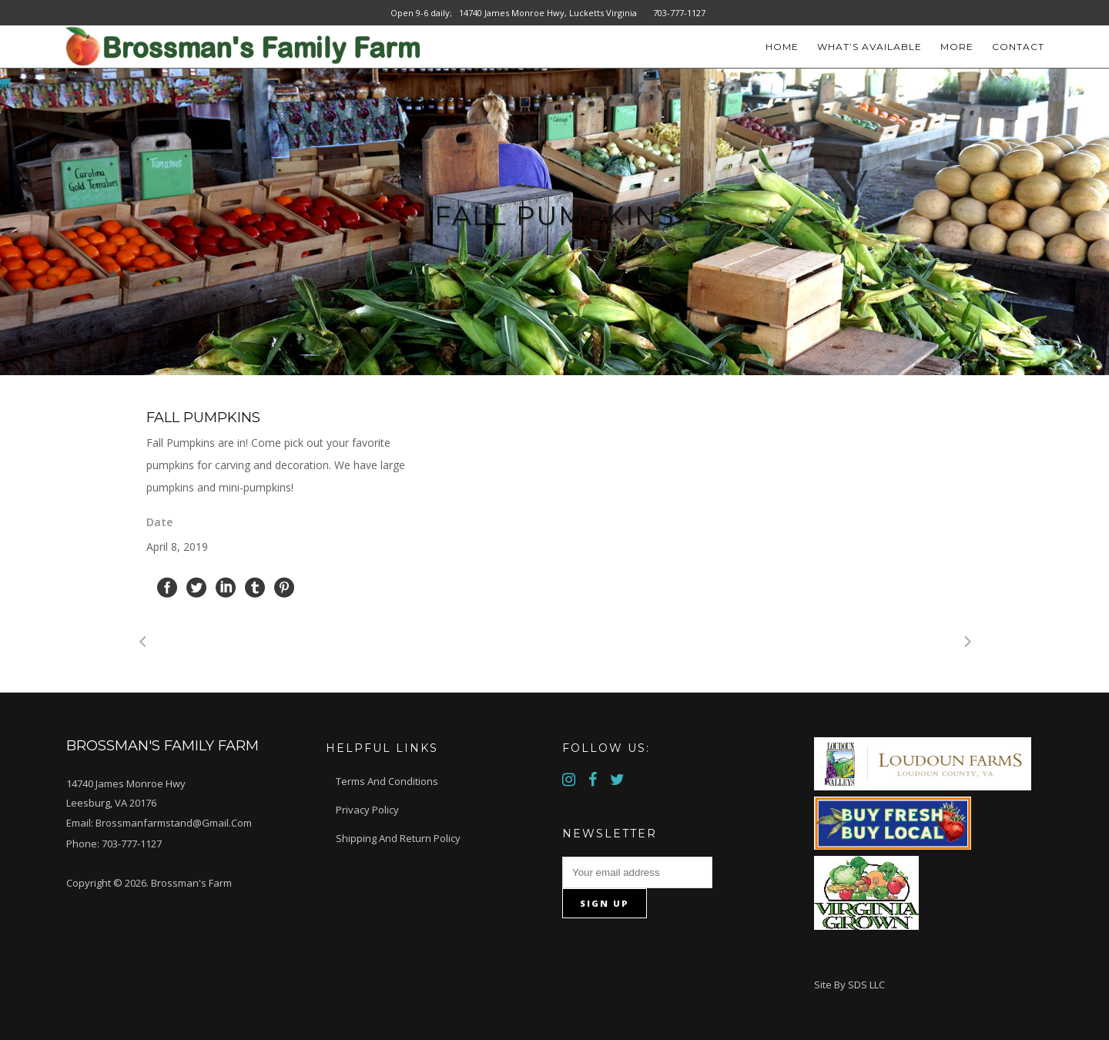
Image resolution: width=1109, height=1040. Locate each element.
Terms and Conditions (387, 781)
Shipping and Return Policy (398, 838)
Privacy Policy (367, 810)
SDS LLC (866, 984)
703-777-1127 (132, 843)
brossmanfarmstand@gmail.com (173, 823)
